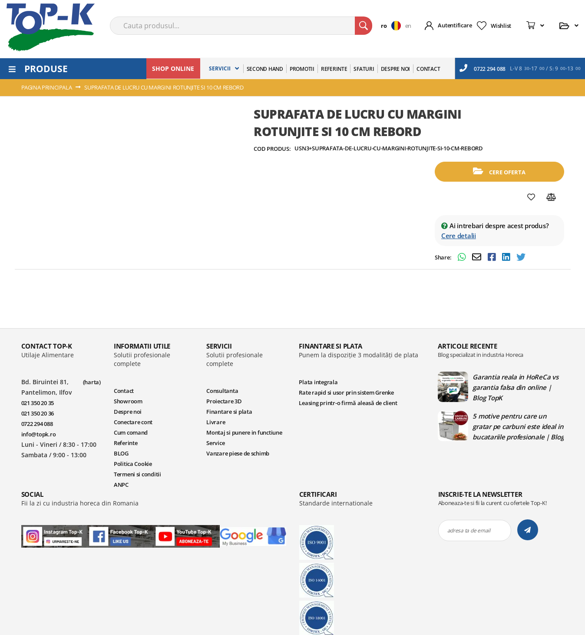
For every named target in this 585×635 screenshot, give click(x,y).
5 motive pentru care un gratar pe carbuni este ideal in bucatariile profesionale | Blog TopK (518, 426)
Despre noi (128, 412)
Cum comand (131, 432)
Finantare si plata (229, 412)
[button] (393, 25)
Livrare (215, 422)
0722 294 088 (482, 68)
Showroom (128, 401)
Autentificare (455, 25)
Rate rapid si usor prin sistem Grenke (346, 392)
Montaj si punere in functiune (244, 432)
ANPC (121, 485)
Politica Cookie (133, 464)
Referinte (126, 443)
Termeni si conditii (137, 474)
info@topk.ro (38, 434)
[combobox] (241, 26)
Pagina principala (46, 87)
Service (215, 443)
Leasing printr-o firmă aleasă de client (348, 403)
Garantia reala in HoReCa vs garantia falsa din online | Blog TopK (515, 387)
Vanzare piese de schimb (237, 453)
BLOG (121, 453)
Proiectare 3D (224, 401)
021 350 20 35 (37, 403)
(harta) (92, 382)
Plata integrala (318, 382)
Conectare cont (133, 422)
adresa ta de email (468, 530)
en (408, 26)
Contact (124, 391)
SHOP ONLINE (173, 68)
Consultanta (222, 391)
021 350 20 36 (37, 413)
